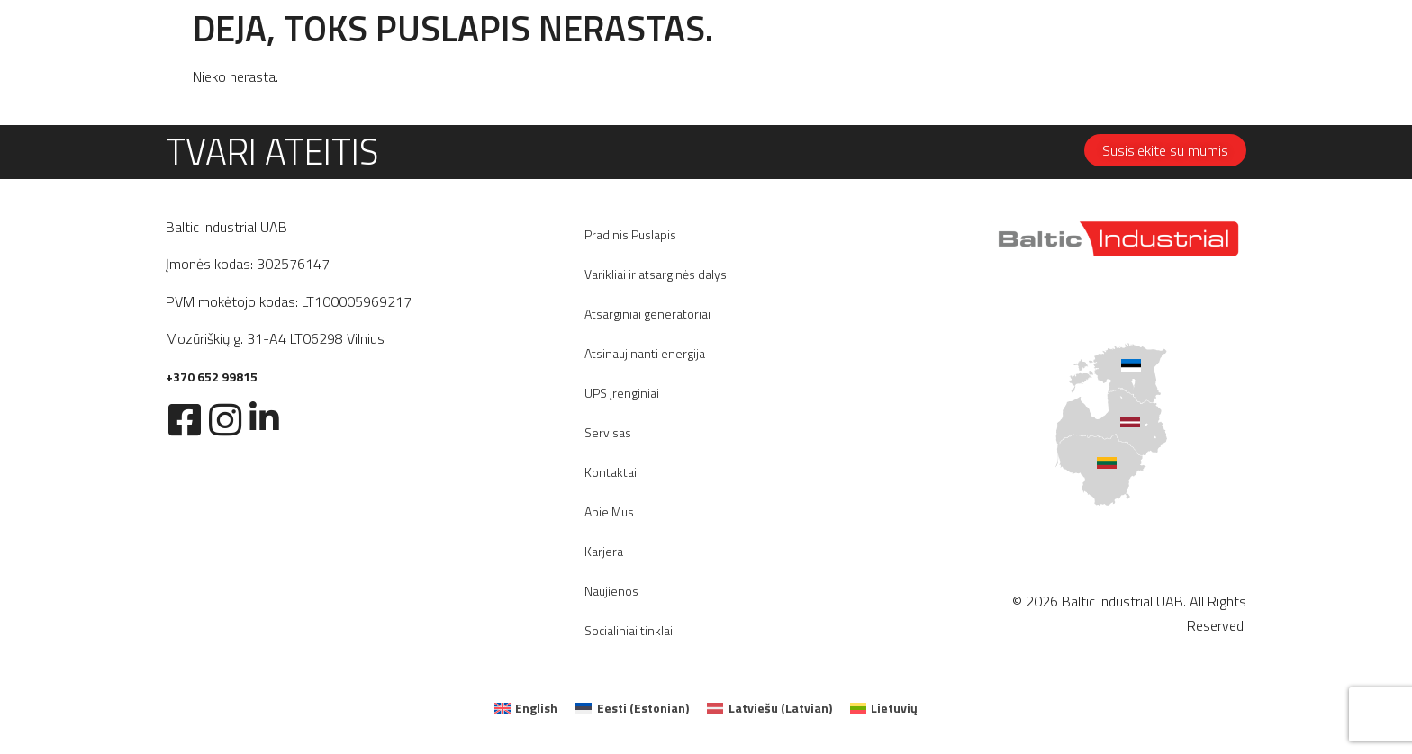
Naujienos (611, 590)
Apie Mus (609, 511)
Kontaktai (610, 471)
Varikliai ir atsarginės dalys (655, 274)
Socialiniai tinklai (628, 630)
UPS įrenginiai (621, 392)
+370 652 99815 (212, 376)
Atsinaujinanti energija (644, 353)
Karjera (603, 551)
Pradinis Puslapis (630, 234)
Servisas (607, 432)
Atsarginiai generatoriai (647, 313)
